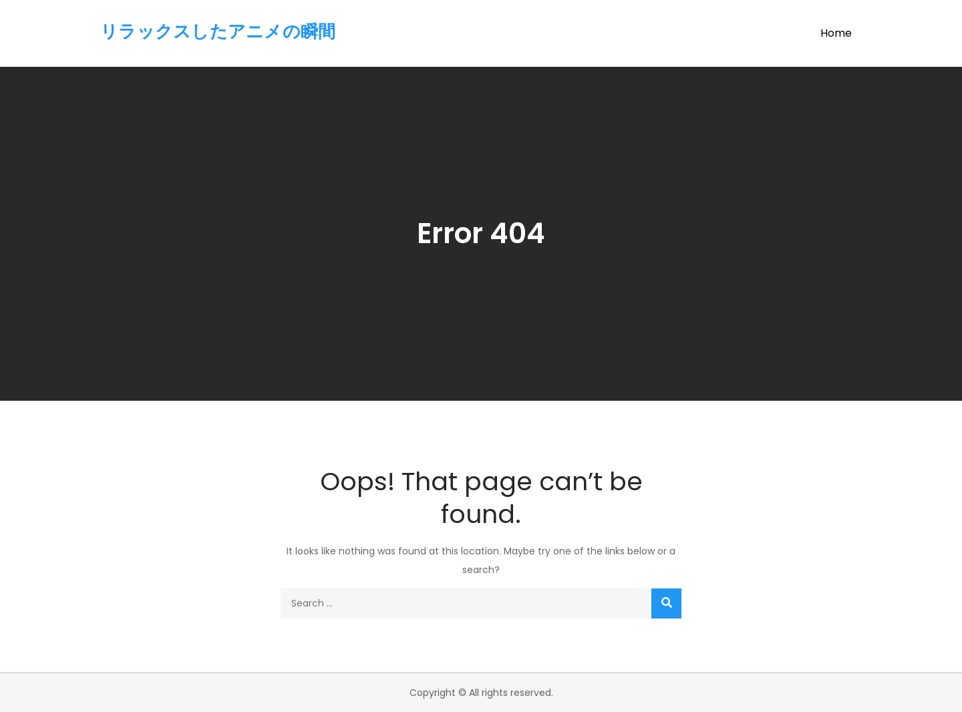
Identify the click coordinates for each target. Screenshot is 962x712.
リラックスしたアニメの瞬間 (217, 31)
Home (836, 33)
